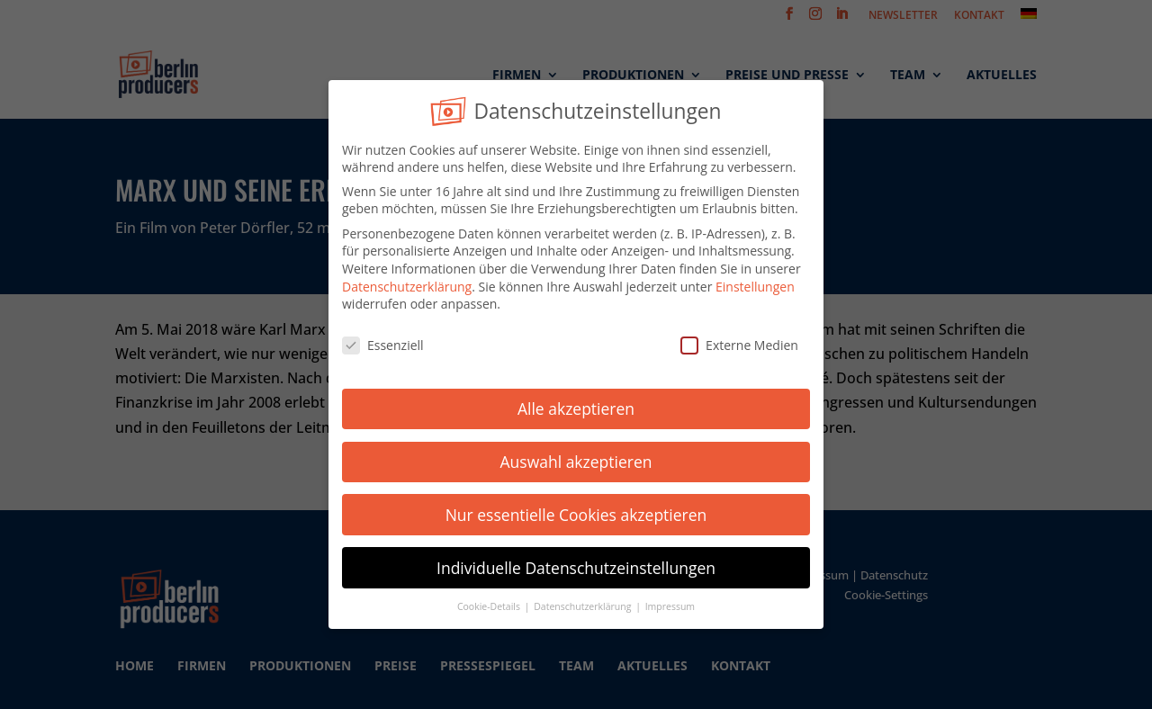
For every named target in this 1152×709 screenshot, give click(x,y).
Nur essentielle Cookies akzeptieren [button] (576, 511)
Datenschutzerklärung (407, 283)
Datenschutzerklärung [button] (584, 603)
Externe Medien (739, 342)
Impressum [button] (670, 603)
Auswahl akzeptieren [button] (576, 458)
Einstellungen (755, 283)
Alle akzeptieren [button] (576, 405)
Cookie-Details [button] (490, 603)
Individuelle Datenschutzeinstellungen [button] (576, 564)
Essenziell (383, 342)
